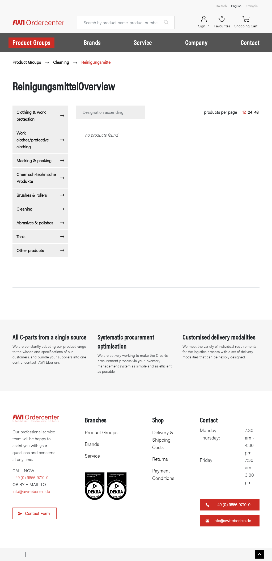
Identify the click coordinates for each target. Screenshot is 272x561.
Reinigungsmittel (96, 62)
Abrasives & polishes (34, 223)
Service (143, 42)
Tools (20, 236)
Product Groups (31, 42)
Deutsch (221, 6)
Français (251, 6)
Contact (250, 42)
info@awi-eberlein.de (31, 491)
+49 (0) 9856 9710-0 (30, 477)
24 (250, 112)
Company (196, 42)
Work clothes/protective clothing (32, 140)
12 (244, 112)
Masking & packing (34, 160)
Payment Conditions (163, 474)
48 (256, 112)
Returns (160, 458)
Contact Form (37, 513)
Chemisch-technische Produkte (36, 177)
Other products (30, 250)
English (236, 6)
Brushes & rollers (31, 195)
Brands (92, 42)
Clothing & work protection (31, 115)
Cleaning (61, 62)
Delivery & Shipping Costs (162, 439)
